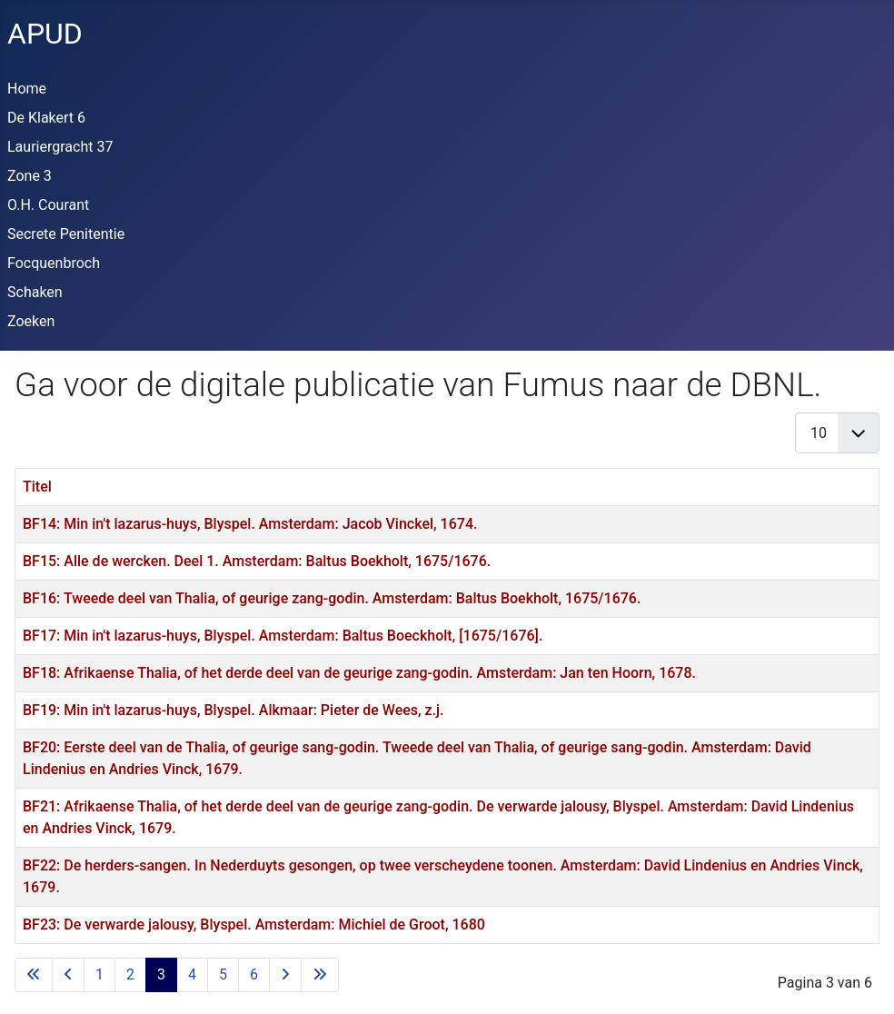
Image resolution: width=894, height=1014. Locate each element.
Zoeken (31, 321)
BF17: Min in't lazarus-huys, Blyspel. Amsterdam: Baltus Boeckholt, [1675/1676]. (282, 635)
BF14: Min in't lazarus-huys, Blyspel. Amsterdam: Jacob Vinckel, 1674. (250, 523)
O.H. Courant (48, 205)
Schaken (35, 292)
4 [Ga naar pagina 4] (192, 974)
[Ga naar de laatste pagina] (320, 975)
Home (26, 88)
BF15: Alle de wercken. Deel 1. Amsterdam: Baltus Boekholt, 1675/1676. (257, 561)
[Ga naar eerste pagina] (34, 975)
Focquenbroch (53, 263)
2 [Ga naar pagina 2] (130, 974)
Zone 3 (29, 175)
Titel (37, 486)
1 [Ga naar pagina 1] (99, 974)
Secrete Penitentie (65, 234)
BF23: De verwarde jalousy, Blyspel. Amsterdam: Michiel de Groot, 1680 (254, 924)
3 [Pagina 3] (161, 974)
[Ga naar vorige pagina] (68, 975)
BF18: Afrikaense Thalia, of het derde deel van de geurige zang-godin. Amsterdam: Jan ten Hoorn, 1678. (359, 672)
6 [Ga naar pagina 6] (254, 974)
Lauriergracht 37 (60, 146)
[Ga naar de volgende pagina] (285, 975)
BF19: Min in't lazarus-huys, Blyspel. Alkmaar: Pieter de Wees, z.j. (233, 710)
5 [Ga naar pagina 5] (223, 974)
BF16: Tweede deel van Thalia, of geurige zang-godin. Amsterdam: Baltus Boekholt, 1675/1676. (332, 598)
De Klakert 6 (46, 117)
